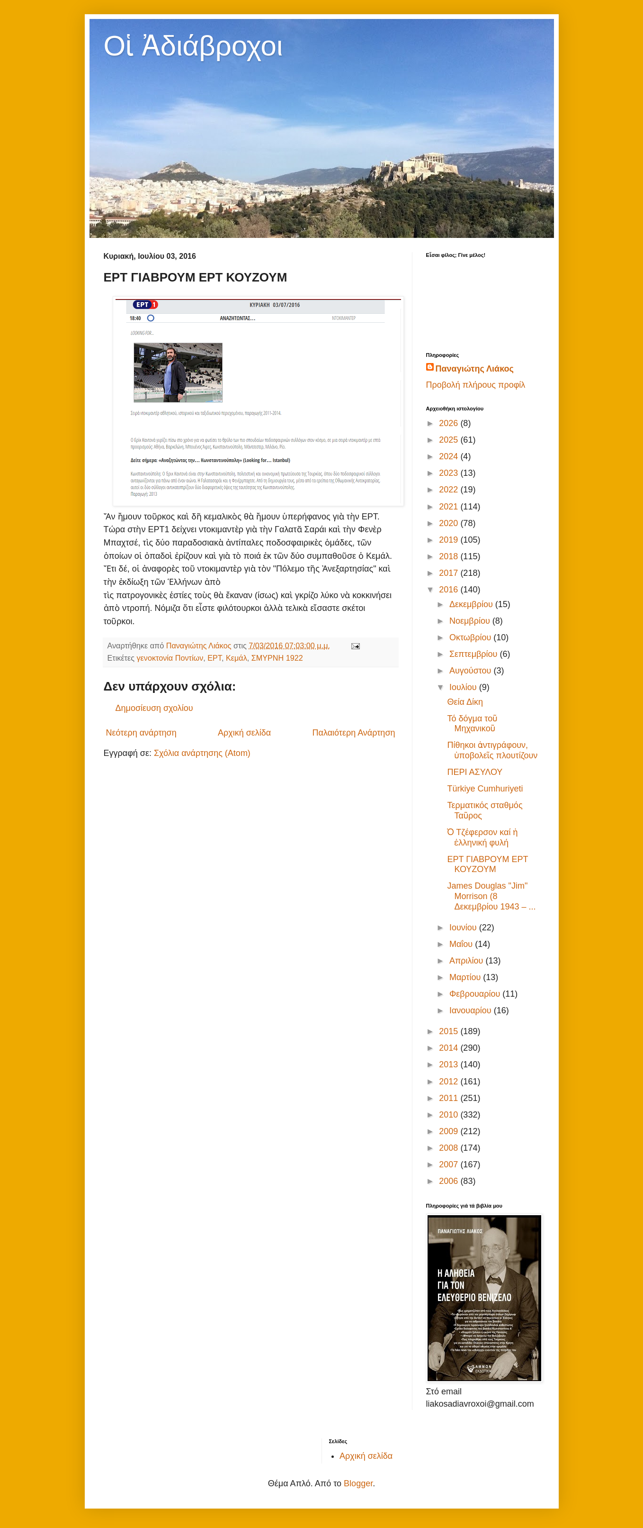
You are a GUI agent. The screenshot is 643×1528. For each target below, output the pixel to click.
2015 (449, 1031)
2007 (449, 1164)
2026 (449, 423)
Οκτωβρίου (471, 637)
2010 (449, 1114)
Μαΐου (462, 944)
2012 (449, 1081)
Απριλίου (467, 960)
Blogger (358, 1483)
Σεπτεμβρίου (474, 654)
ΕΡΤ (214, 658)
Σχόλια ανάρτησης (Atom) (202, 753)
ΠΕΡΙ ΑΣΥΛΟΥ (474, 772)
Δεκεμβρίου (472, 604)
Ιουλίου (464, 687)
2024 (449, 456)
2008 (449, 1148)
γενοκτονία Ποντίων (170, 658)
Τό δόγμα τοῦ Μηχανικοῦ (472, 724)
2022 (449, 489)
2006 (449, 1181)
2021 (449, 506)
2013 (449, 1064)
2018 (449, 556)
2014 (449, 1048)
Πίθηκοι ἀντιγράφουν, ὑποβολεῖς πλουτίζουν (492, 750)
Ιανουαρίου (471, 1010)
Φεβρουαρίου (475, 994)
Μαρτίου (466, 977)
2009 (449, 1131)
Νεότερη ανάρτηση (141, 732)
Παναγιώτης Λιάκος (475, 368)
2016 (449, 589)
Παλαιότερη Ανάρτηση (354, 732)
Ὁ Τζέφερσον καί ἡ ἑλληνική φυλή (482, 837)
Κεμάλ (236, 658)
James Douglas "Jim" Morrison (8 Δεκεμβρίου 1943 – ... (491, 896)
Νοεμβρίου (470, 621)
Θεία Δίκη (464, 702)
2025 (449, 440)
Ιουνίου (464, 927)
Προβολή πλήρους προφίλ (476, 385)
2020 (449, 523)
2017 (449, 573)
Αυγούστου (471, 670)
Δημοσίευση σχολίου (154, 708)
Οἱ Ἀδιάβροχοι (193, 46)
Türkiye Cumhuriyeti (485, 788)
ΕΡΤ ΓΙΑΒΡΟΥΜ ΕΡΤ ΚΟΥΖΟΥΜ (487, 864)
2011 (449, 1098)
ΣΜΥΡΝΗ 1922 (277, 658)
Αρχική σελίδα (244, 732)
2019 (449, 540)
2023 (449, 473)
